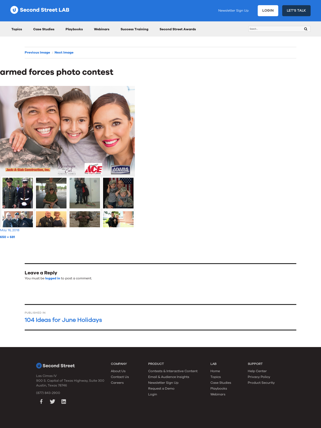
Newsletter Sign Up (233, 10)
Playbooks (74, 29)
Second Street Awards (178, 29)
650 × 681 (7, 237)
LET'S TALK (296, 10)
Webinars (101, 29)
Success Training (134, 29)
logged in (52, 278)
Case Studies (43, 29)
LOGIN (268, 10)
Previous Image (37, 52)
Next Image (64, 52)
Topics (16, 29)
